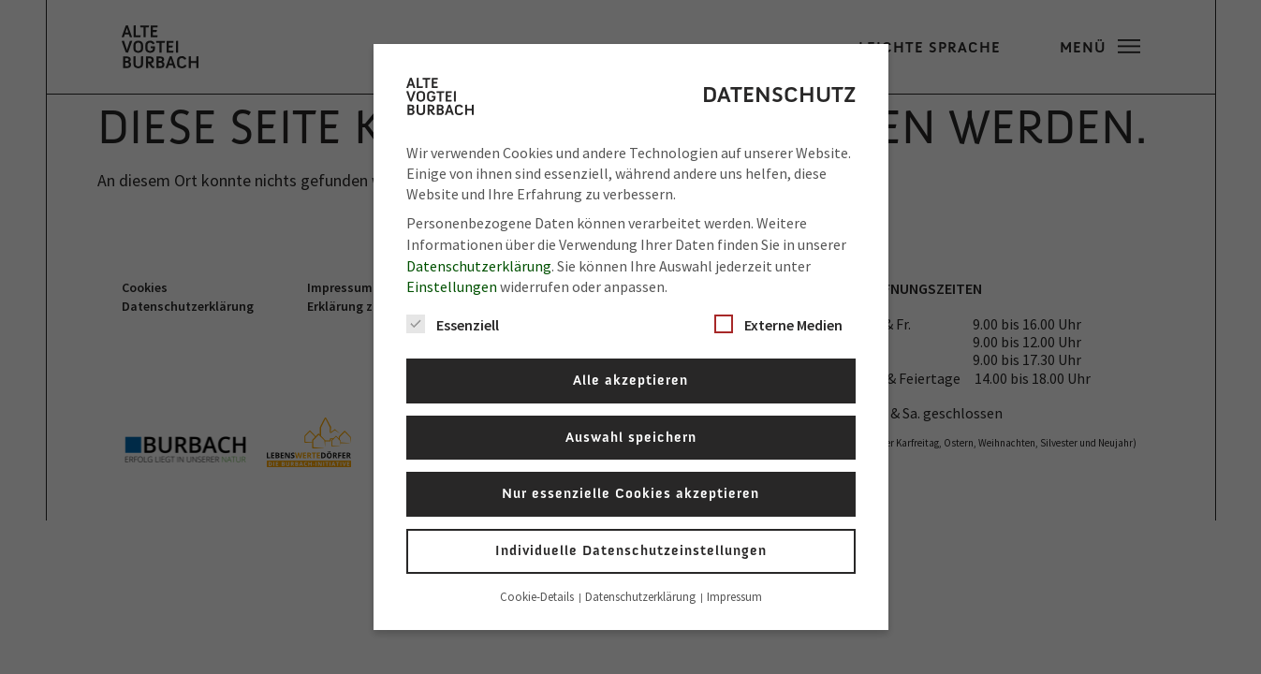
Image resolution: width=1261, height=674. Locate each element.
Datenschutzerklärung (478, 265)
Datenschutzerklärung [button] (641, 597)
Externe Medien (778, 324)
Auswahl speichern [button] (630, 437)
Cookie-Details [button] (538, 597)
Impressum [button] (734, 597)
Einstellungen (451, 286)
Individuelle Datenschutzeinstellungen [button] (631, 550)
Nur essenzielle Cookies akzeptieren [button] (630, 493)
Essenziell (452, 324)
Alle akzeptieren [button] (630, 380)
